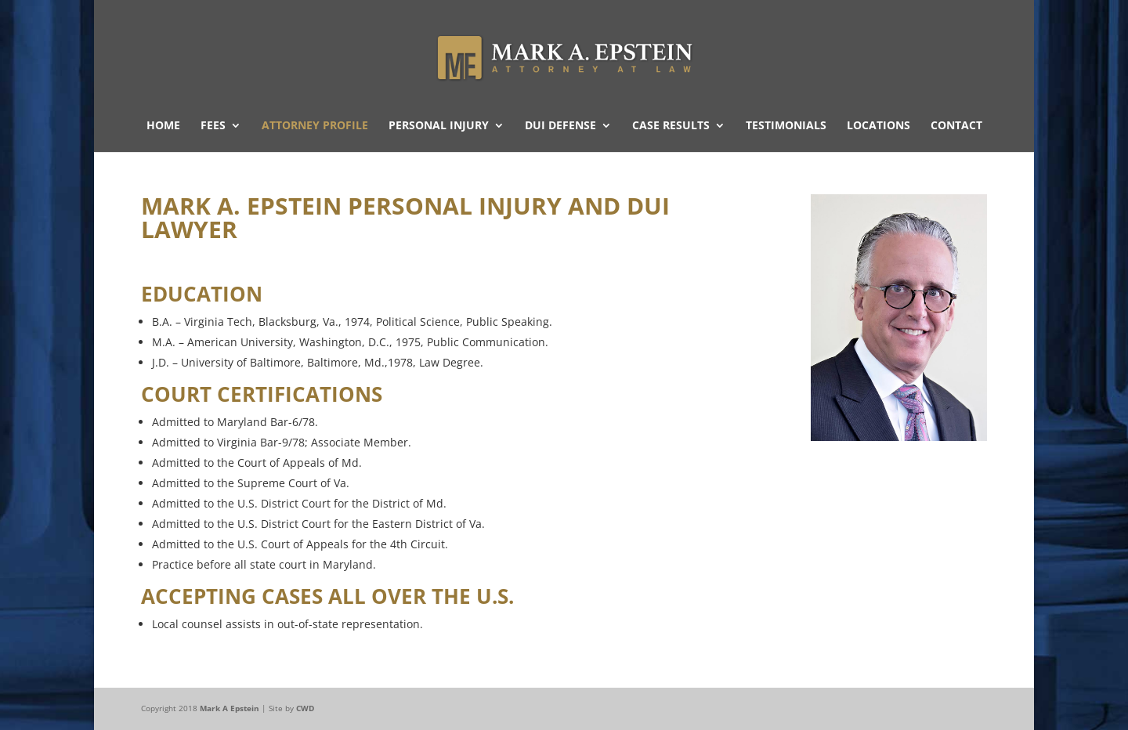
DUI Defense (560, 126)
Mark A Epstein (229, 708)
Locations (878, 126)
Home (163, 126)
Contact (956, 126)
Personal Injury (439, 126)
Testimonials (786, 126)
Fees (213, 126)
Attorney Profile (315, 126)
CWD (305, 708)
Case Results (671, 126)
